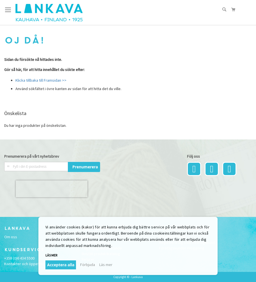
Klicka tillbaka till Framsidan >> (40, 80)
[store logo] (49, 12)
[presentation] (51, 188)
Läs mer (51, 255)
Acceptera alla (60, 264)
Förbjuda (87, 264)
